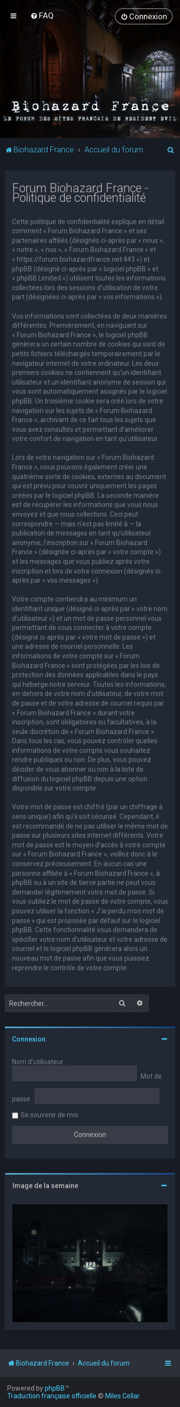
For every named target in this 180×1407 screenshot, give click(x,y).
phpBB (55, 1388)
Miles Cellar (122, 1396)
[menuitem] (42, 15)
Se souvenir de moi (49, 1114)
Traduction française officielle (51, 1396)
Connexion (29, 1039)
